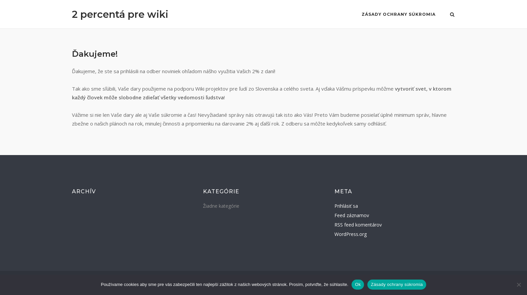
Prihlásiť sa (346, 206)
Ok (358, 284)
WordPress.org (350, 234)
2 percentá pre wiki (120, 14)
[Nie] (518, 284)
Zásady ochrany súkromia (399, 14)
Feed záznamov (351, 215)
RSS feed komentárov (358, 225)
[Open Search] (452, 15)
